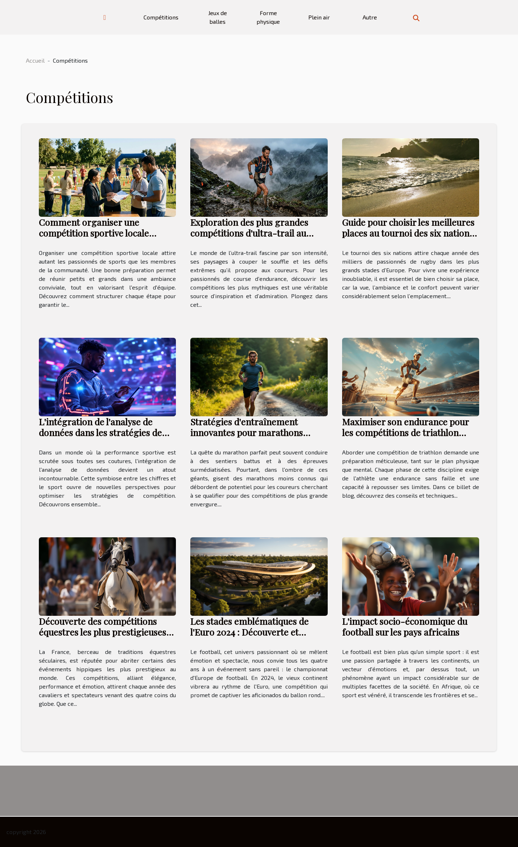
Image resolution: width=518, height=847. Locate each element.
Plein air (319, 17)
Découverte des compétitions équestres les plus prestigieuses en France (102, 632)
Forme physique (268, 17)
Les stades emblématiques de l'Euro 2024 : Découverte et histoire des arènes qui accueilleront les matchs (249, 637)
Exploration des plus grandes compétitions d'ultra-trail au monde (249, 233)
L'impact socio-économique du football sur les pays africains (404, 626)
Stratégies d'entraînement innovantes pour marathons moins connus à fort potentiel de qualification (256, 438)
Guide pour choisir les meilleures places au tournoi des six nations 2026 (408, 233)
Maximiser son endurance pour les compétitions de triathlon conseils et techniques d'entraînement (405, 438)
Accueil (35, 60)
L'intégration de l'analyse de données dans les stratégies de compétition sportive (100, 432)
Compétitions (161, 17)
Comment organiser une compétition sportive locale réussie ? (94, 233)
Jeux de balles (217, 17)
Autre (370, 17)
